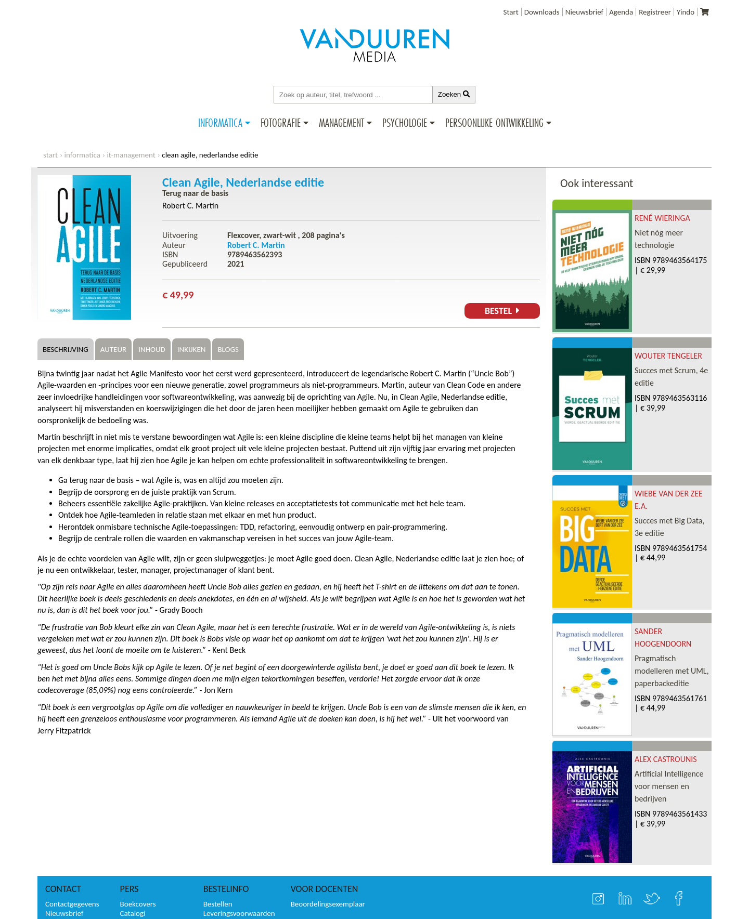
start (50, 155)
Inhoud (151, 349)
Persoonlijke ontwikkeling (494, 122)
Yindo (685, 12)
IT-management (131, 155)
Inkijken (191, 349)
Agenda (621, 12)
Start (511, 12)
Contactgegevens (72, 904)
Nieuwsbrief (584, 12)
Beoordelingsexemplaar (328, 904)
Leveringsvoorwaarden (239, 913)
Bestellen (218, 904)
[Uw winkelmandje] (704, 12)
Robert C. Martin (190, 206)
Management (341, 122)
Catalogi (133, 913)
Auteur (113, 349)
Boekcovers (138, 904)
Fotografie (281, 122)
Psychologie (404, 122)
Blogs (227, 349)
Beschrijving (65, 349)
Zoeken (454, 94)
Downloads (542, 12)
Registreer (655, 12)
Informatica (220, 122)
